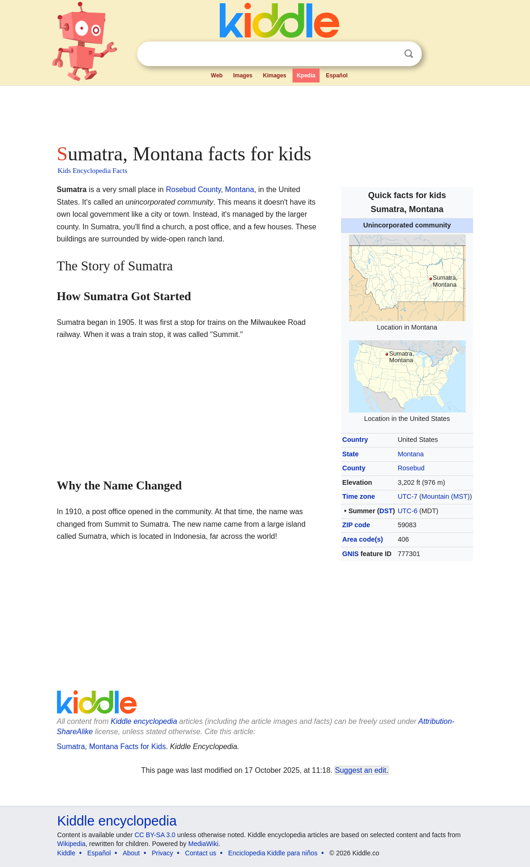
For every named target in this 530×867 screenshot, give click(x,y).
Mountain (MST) (446, 496)
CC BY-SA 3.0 (154, 835)
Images (242, 75)
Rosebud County (193, 189)
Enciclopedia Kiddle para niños (272, 853)
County (354, 468)
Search (409, 53)
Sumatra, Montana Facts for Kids (111, 746)
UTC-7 (407, 496)
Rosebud (411, 468)
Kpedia (306, 75)
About (131, 853)
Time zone (358, 496)
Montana (411, 454)
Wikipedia (71, 843)
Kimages (274, 75)
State (350, 454)
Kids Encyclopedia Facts (92, 170)
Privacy (162, 853)
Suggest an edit (360, 770)
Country (355, 439)
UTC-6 (407, 511)
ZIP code (356, 525)
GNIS (350, 553)
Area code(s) (362, 539)
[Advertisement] (264, 112)
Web (217, 75)
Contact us (200, 853)
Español (337, 75)
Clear (390, 54)
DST (386, 511)
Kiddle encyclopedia (144, 721)
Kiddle (66, 853)
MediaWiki (203, 843)
